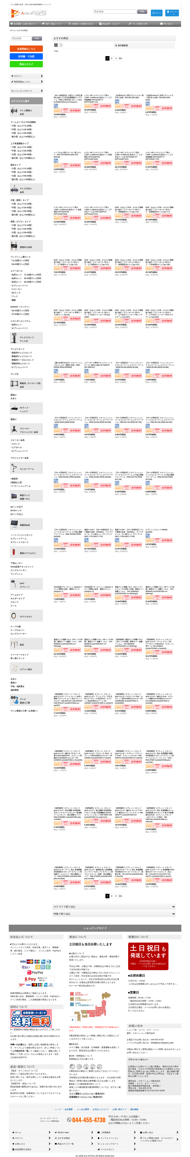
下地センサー (16, 563)
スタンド (14, 602)
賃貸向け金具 (26, 247)
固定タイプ (15, 164)
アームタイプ (16, 594)
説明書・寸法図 (26, 56)
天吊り (13, 398)
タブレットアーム (18, 538)
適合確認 (134, 1109)
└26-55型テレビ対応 (19, 310)
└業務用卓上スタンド (20, 363)
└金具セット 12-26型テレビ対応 (25, 274)
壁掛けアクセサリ (28, 553)
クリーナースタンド (19, 654)
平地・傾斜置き (17, 686)
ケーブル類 (15, 626)
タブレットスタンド (19, 542)
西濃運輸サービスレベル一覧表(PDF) (86, 1096)
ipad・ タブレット (25, 585)
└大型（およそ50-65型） (21, 133)
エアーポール (16, 271)
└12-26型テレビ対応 (19, 260)
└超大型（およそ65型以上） (23, 136)
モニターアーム (27, 469)
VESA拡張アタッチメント (22, 566)
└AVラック (15, 292)
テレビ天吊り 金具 (26, 190)
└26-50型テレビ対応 (19, 264)
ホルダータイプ (17, 598)
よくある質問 (83, 1109)
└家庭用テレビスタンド (21, 352)
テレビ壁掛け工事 (25, 701)
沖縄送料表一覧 (21, 1051)
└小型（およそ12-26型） (21, 125)
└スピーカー (16, 289)
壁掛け (13, 395)
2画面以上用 (16, 482)
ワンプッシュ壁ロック (20, 256)
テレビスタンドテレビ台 (27, 339)
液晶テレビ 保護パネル (25, 497)
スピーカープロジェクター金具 (29, 430)
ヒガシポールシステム (20, 321)
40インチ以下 (16, 506)
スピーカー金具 (17, 440)
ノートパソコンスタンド (21, 535)
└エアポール (16, 447)
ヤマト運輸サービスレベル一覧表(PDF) (87, 1093)
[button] (23, 24)
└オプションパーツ (19, 285)
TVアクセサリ (26, 617)
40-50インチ (16, 510)
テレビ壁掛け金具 (26, 112)
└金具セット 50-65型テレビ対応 (25, 281)
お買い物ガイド (119, 1109)
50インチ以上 (16, 514)
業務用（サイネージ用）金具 (31, 385)
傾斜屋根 (14, 690)
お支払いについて (101, 1109)
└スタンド (15, 443)
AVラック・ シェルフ (25, 409)
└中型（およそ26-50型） (21, 129)
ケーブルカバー (17, 630)
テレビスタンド (17, 349)
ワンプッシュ (16, 573)
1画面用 (14, 478)
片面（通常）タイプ (19, 200)
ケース (13, 605)
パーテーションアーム (20, 486)
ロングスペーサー (18, 570)
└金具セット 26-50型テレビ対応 (25, 278)
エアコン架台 (26, 669)
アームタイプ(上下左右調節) (23, 122)
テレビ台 (14, 374)
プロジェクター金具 (19, 458)
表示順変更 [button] (121, 45)
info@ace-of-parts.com (162, 1042)
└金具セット (16, 324)
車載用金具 (25, 525)
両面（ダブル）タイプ (20, 221)
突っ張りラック (17, 658)
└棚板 (13, 300)
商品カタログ (26, 64)
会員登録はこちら (26, 48)
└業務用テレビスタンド (21, 356)
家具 (22, 645)
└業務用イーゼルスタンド (22, 359)
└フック (14, 296)
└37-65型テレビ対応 (19, 314)
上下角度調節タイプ (19, 143)
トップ (58, 1109)
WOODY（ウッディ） (20, 306)
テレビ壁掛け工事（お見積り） (24, 710)
